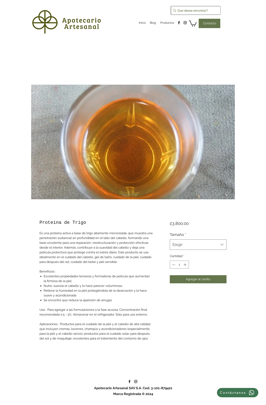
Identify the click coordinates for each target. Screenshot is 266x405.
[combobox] (198, 244)
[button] (193, 23)
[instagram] (185, 23)
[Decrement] (173, 265)
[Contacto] (209, 23)
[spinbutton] (179, 265)
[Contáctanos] (237, 392)
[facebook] (179, 23)
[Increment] (185, 265)
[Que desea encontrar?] (194, 10)
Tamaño (178, 234)
